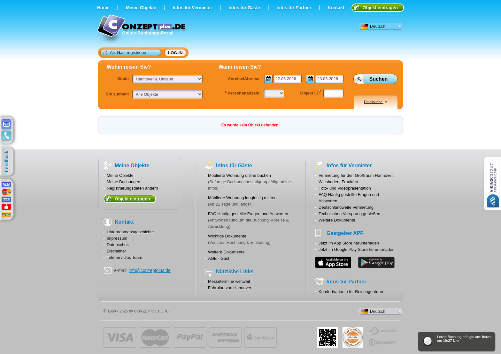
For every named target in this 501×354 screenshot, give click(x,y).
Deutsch (373, 26)
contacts (6, 135)
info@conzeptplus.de (150, 270)
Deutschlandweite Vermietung (346, 207)
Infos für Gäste (244, 7)
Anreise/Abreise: (244, 78)
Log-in (175, 52)
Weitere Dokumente (226, 252)
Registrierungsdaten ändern (132, 188)
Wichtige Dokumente (227, 236)
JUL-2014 (353, 337)
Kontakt (336, 7)
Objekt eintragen (380, 7)
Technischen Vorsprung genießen (349, 213)
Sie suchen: (117, 94)
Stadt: (123, 78)
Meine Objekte (141, 7)
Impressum (117, 238)
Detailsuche (375, 102)
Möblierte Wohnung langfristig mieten (242, 197)
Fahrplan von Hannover (229, 287)
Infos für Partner (293, 7)
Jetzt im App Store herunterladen (349, 243)
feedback (8, 161)
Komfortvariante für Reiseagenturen (351, 291)
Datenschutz (118, 244)
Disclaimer (116, 251)
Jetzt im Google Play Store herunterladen (357, 249)
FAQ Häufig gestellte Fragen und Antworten (248, 213)
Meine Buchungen (123, 181)
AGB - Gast (218, 258)
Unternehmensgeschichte (130, 232)
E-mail (6, 124)
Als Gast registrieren (126, 52)
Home (103, 7)
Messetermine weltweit (229, 281)
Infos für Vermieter (192, 7)
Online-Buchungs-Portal (142, 29)
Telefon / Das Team (124, 257)
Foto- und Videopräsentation (345, 188)
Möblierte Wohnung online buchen (239, 175)
